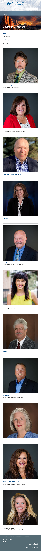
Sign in (36, 547)
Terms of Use (35, 543)
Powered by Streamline (30, 547)
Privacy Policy (35, 541)
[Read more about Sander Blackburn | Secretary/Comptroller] (20, 156)
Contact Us (29, 7)
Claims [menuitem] (16, 11)
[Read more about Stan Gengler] (20, 333)
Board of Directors (7, 36)
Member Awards (6, 40)
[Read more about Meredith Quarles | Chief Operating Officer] (20, 510)
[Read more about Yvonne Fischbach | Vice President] (20, 112)
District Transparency (33, 544)
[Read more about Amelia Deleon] (20, 289)
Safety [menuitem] (20, 11)
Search (36, 9)
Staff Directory (6, 37)
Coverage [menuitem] (10, 11)
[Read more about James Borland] (20, 245)
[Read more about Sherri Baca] (20, 200)
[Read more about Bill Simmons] (20, 377)
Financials (5, 39)
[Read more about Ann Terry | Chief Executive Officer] (20, 464)
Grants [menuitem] (24, 11)
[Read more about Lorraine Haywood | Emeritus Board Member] (20, 421)
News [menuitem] (34, 11)
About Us (4, 33)
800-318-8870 (35, 7)
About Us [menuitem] (5, 11)
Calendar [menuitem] (5, 14)
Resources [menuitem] (29, 11)
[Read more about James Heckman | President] (20, 67)
